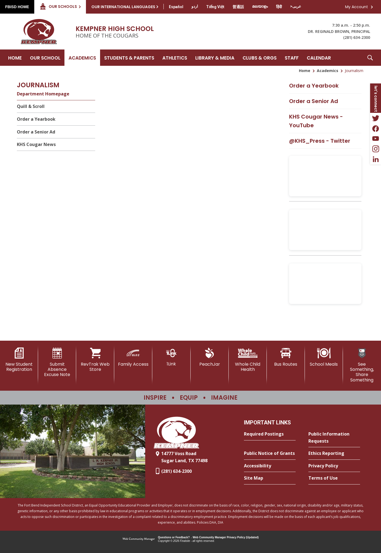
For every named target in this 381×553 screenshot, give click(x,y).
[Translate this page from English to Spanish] (176, 7)
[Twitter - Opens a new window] (375, 118)
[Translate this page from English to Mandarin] (238, 7)
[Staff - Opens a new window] (292, 57)
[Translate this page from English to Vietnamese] (215, 7)
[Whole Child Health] (247, 360)
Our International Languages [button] (123, 7)
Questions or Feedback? (174, 537)
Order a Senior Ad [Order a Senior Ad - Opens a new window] (313, 101)
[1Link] (171, 357)
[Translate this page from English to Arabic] (295, 6)
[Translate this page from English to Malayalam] (260, 6)
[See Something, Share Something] (362, 365)
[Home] (15, 57)
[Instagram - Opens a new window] (375, 149)
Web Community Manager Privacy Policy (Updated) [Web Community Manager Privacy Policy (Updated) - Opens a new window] (226, 537)
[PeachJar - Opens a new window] (209, 357)
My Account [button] (356, 7)
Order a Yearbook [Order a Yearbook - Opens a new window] (314, 85)
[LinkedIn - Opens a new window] (375, 159)
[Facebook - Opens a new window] (375, 128)
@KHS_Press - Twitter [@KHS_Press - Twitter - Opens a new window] (319, 141)
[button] (370, 57)
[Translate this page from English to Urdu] (195, 6)
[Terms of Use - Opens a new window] (334, 478)
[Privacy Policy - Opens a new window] (334, 466)
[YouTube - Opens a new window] (375, 139)
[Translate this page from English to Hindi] (279, 7)
